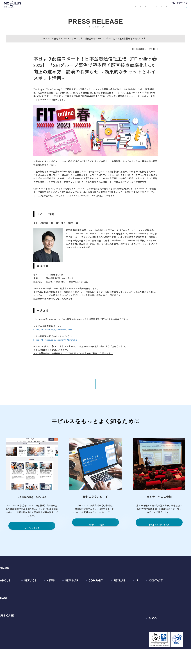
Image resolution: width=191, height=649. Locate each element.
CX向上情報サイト (178, 2)
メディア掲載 (42, 599)
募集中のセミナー (65, 588)
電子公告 (127, 627)
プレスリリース (43, 594)
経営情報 (127, 588)
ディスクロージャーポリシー (138, 616)
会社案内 (127, 8)
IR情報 (150, 8)
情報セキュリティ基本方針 (91, 616)
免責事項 (127, 622)
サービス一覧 (24, 588)
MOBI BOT (22, 611)
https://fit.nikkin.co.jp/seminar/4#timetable (55, 341)
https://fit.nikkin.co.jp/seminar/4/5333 (52, 331)
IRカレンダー (129, 605)
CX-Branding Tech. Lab (168, 629)
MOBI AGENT (24, 605)
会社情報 (81, 588)
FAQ (125, 611)
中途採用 (112, 594)
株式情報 (127, 599)
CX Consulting (24, 594)
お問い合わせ (167, 8)
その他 (38, 605)
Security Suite (24, 633)
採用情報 (139, 8)
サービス (58, 8)
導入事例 (70, 8)
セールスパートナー (87, 599)
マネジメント (84, 594)
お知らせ (97, 8)
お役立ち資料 (117, 8)
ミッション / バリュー (89, 605)
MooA (20, 599)
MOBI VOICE (23, 616)
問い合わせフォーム (166, 588)
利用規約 (160, 599)
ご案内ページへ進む (95, 526)
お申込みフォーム (165, 594)
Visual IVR (22, 627)
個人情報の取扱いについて (91, 611)
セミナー (106, 8)
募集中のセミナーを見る (159, 526)
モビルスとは (48, 8)
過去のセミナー (64, 594)
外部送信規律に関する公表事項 (172, 611)
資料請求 (182, 8)
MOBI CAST (23, 622)
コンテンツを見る (32, 530)
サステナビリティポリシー (91, 627)
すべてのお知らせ (44, 588)
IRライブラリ (129, 594)
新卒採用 (112, 588)
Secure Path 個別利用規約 (169, 605)
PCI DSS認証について (88, 622)
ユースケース (84, 8)
